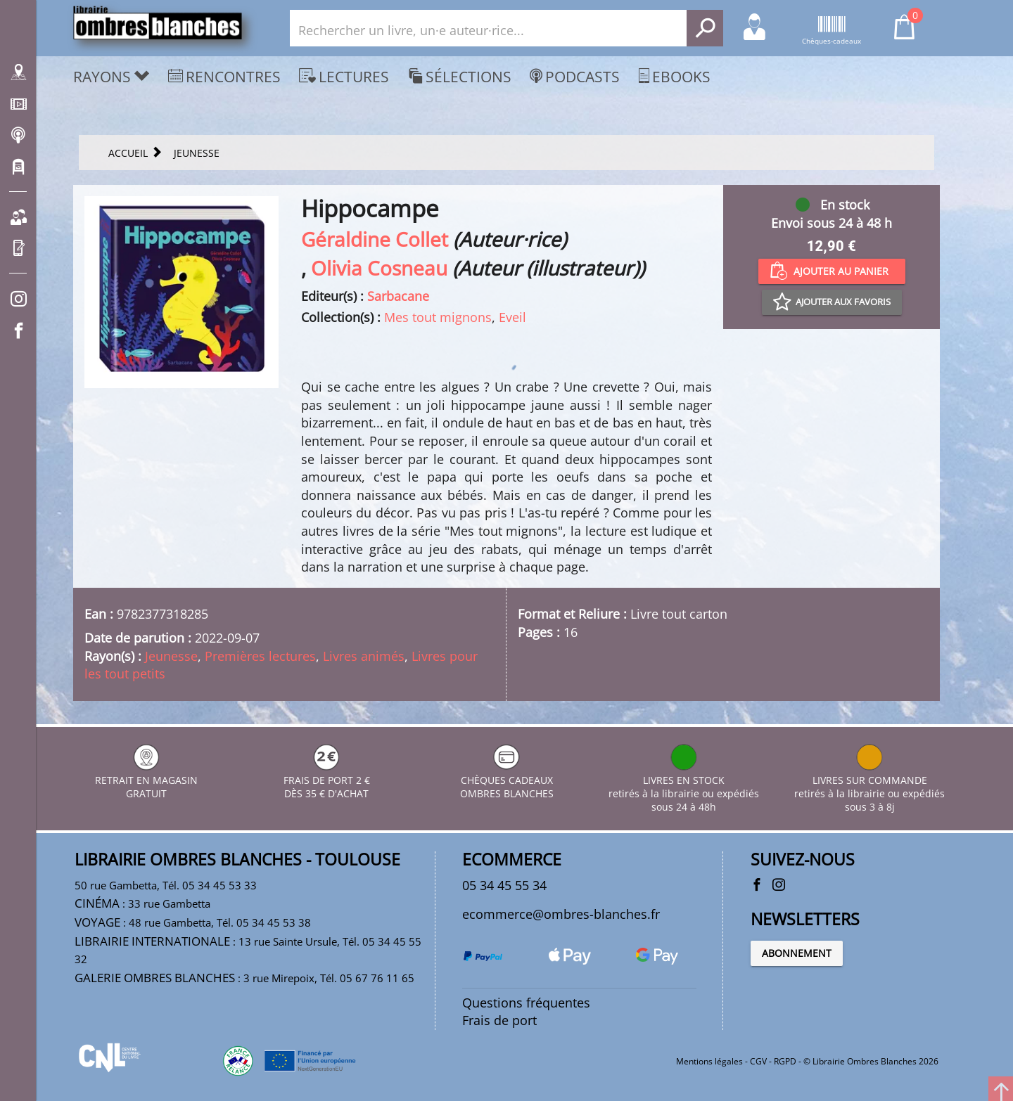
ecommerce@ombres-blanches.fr (561, 914)
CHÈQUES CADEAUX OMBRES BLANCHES (507, 780)
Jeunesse (171, 656)
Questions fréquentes (526, 1002)
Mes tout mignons (438, 317)
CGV (758, 1061)
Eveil (512, 317)
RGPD (785, 1061)
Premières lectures (260, 656)
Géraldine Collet (374, 239)
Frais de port (499, 1020)
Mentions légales (709, 1061)
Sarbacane (398, 296)
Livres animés (363, 656)
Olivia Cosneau (379, 268)
